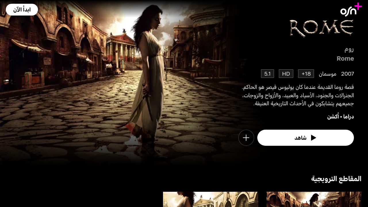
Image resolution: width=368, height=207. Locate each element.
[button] (22, 10)
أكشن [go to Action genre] (333, 116)
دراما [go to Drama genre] (348, 116)
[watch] (305, 138)
